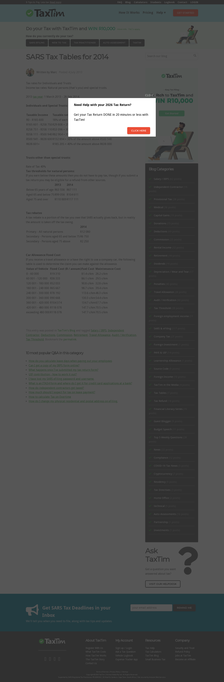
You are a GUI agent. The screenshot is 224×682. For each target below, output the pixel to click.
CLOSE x (150, 95)
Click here (138, 130)
